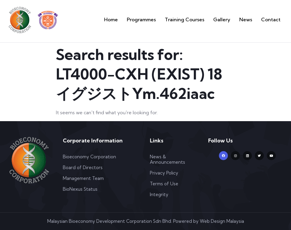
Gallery (231, 19)
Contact (273, 19)
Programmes (164, 19)
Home (139, 19)
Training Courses (200, 19)
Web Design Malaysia (222, 221)
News (252, 19)
